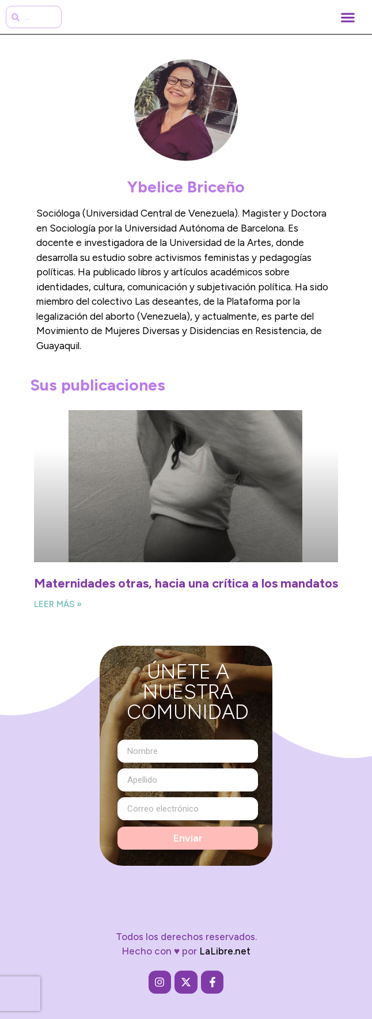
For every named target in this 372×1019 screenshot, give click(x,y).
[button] (347, 17)
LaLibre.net (224, 951)
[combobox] (34, 17)
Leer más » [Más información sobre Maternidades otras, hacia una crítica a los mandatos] (58, 604)
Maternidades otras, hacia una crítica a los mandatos (186, 583)
